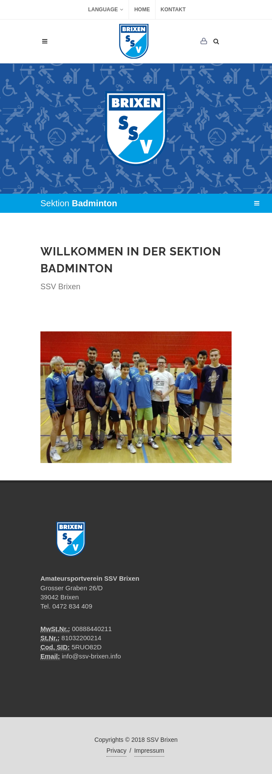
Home (142, 10)
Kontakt (173, 10)
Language (106, 9)
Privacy (116, 750)
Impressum (149, 750)
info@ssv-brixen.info (91, 656)
